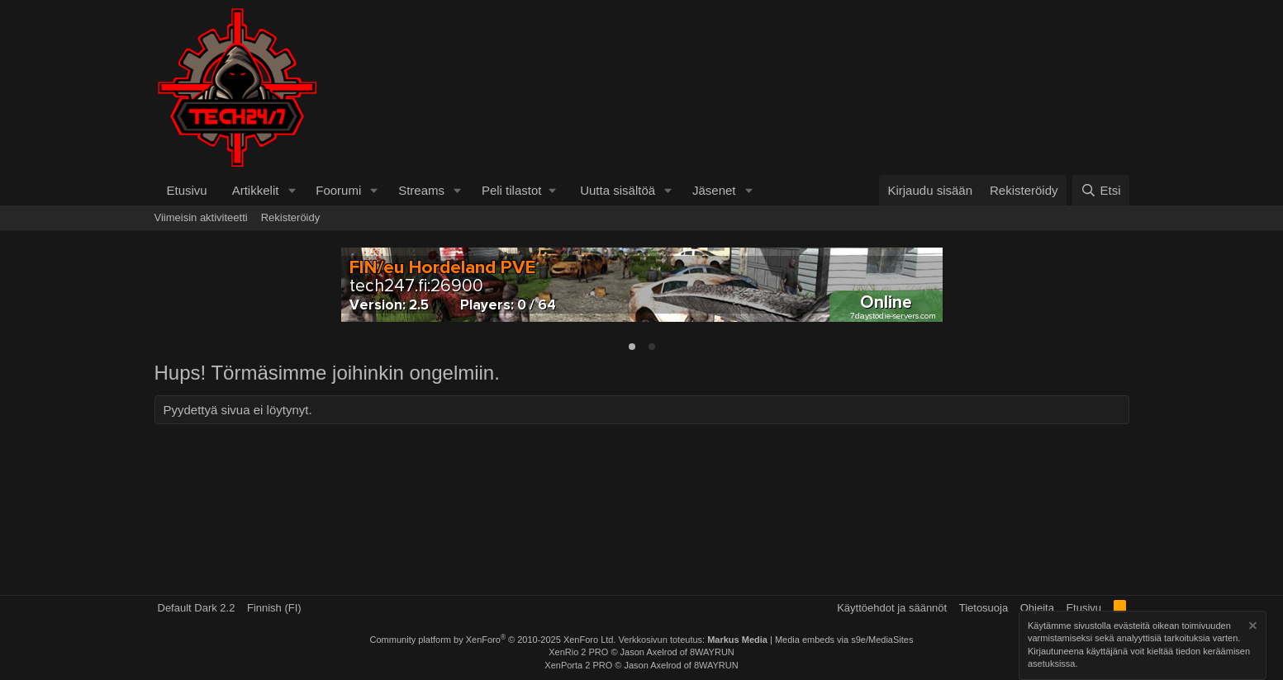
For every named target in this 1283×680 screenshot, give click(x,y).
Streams (421, 190)
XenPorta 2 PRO (578, 665)
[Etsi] (1100, 190)
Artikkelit (255, 190)
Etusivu (187, 190)
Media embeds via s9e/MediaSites (844, 640)
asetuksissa (1051, 664)
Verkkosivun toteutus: (693, 640)
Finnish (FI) (274, 608)
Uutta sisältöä (617, 190)
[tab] (632, 346)
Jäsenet (714, 190)
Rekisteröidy (291, 217)
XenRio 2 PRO (578, 652)
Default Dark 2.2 (196, 608)
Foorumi (338, 190)
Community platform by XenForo (493, 640)
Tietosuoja (984, 608)
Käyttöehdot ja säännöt (892, 608)
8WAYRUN (712, 652)
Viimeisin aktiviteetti (201, 217)
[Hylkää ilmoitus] (1251, 627)
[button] (291, 190)
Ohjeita (1037, 608)
